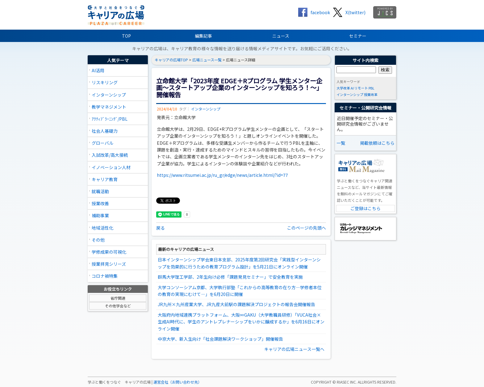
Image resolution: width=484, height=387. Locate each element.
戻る (160, 228)
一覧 (340, 143)
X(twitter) (355, 12)
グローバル (102, 143)
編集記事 (203, 36)
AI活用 (98, 70)
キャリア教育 (105, 179)
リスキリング (105, 82)
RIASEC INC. (347, 382)
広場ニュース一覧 (207, 60)
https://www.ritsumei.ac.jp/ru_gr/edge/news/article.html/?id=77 (222, 175)
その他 (98, 240)
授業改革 (371, 94)
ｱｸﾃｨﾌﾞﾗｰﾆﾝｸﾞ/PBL (109, 119)
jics (384, 12)
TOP (126, 36)
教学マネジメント (109, 107)
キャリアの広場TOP (171, 60)
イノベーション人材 (111, 167)
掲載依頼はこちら (377, 143)
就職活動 (100, 191)
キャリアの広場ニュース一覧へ (294, 349)
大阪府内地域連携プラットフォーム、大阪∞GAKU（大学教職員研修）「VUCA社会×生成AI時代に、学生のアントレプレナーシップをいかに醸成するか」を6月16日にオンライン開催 (241, 322)
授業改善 (100, 203)
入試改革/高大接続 (110, 155)
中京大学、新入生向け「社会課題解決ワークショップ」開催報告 (220, 339)
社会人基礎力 (105, 131)
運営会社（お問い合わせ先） (177, 382)
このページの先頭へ (306, 228)
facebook (320, 12)
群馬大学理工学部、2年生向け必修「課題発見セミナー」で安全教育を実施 (230, 277)
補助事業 (100, 215)
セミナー (357, 36)
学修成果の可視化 (109, 252)
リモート (361, 87)
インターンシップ (109, 95)
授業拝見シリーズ (109, 264)
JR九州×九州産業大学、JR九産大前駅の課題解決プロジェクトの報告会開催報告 (236, 304)
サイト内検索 (365, 60)
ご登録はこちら (365, 208)
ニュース (280, 36)
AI (352, 87)
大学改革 (343, 87)
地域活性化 (102, 228)
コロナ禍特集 (105, 276)
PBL (371, 87)
